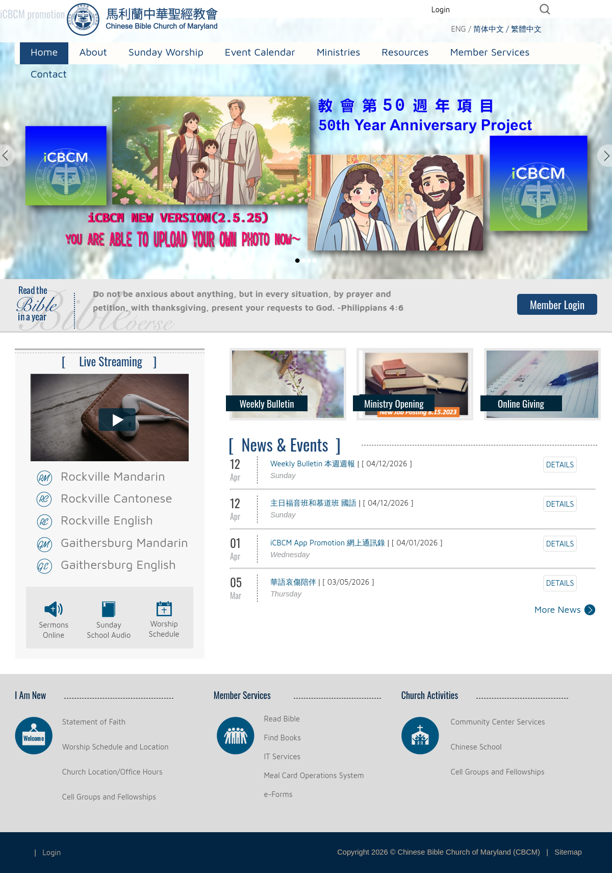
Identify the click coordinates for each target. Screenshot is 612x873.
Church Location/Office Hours (112, 771)
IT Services (282, 756)
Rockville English (107, 520)
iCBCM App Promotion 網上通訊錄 (327, 542)
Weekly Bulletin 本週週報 (312, 463)
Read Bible (282, 718)
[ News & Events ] (284, 444)
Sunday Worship (166, 52)
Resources (404, 52)
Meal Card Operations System (314, 775)
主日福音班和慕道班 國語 (313, 502)
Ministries (338, 52)
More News (557, 609)
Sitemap (568, 852)
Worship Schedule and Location (115, 746)
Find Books (282, 737)
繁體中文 (526, 28)
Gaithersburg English (118, 564)
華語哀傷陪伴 (293, 582)
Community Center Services (498, 721)
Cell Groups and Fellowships (109, 796)
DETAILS (560, 464)
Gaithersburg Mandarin (124, 542)
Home (44, 52)
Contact (49, 74)
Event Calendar (260, 52)
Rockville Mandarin (113, 476)
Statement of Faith (93, 721)
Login (440, 9)
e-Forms (278, 794)
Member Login (557, 304)
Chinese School (476, 746)
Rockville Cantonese (116, 498)
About (93, 52)
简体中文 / (491, 28)
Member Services (490, 52)
